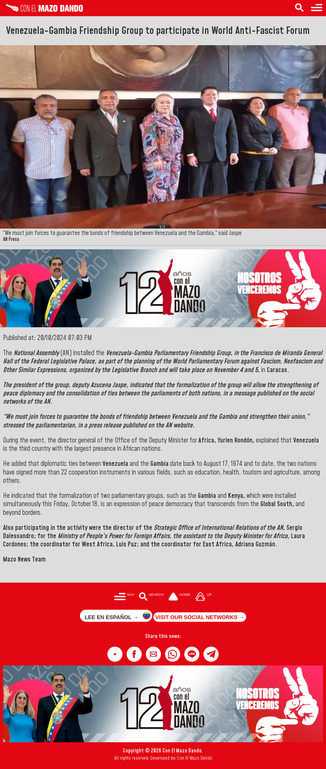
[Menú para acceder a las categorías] (124, 597)
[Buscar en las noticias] (151, 597)
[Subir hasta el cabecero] (203, 597)
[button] (114, 654)
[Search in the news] (299, 8)
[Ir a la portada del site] (179, 597)
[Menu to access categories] (316, 8)
